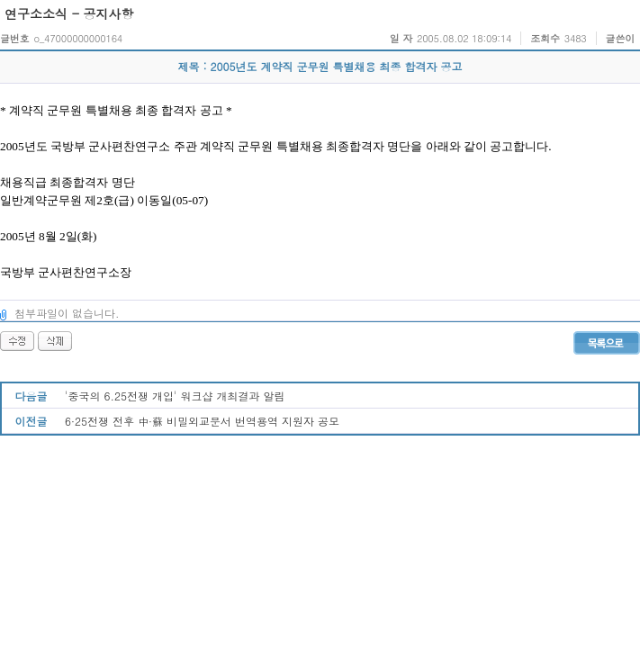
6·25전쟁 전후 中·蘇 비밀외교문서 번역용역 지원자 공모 (202, 420)
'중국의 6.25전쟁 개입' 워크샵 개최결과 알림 (175, 395)
